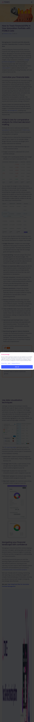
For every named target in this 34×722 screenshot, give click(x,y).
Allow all (17, 366)
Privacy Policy (4, 363)
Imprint (9, 363)
